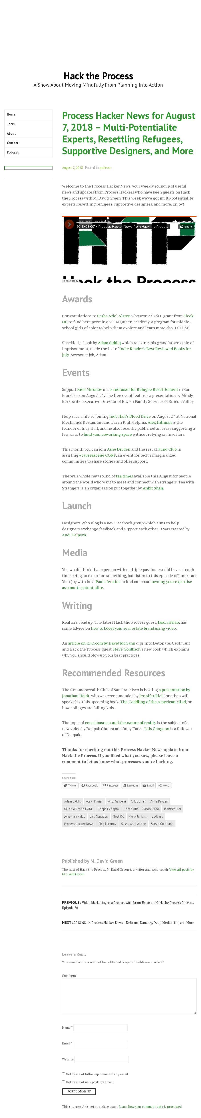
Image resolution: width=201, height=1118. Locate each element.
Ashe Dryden (118, 449)
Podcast (13, 152)
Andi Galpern (74, 534)
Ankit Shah (153, 488)
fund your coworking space (108, 434)
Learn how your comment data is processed (150, 1106)
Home (11, 114)
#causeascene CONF (97, 455)
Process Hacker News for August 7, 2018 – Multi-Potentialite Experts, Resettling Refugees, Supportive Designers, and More (128, 133)
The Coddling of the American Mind (153, 701)
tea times (124, 476)
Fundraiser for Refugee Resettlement (144, 389)
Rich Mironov (89, 389)
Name (67, 1027)
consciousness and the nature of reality (120, 722)
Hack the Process (98, 75)
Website (68, 1059)
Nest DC (118, 816)
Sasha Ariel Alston (114, 315)
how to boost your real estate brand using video (133, 628)
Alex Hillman (160, 422)
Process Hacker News (79, 824)
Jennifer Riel (151, 695)
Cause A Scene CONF (78, 809)
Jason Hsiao (168, 622)
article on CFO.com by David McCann (101, 643)
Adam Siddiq (109, 342)
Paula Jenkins (108, 581)
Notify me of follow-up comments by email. (97, 1074)
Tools (11, 124)
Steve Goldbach (127, 649)
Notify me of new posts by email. (89, 1082)
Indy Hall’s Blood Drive (130, 416)
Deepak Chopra (108, 809)
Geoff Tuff (131, 809)
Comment (69, 976)
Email (67, 1043)
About (11, 133)
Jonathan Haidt (74, 816)
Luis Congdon (156, 728)
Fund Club (167, 449)
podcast (105, 168)
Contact (12, 143)
